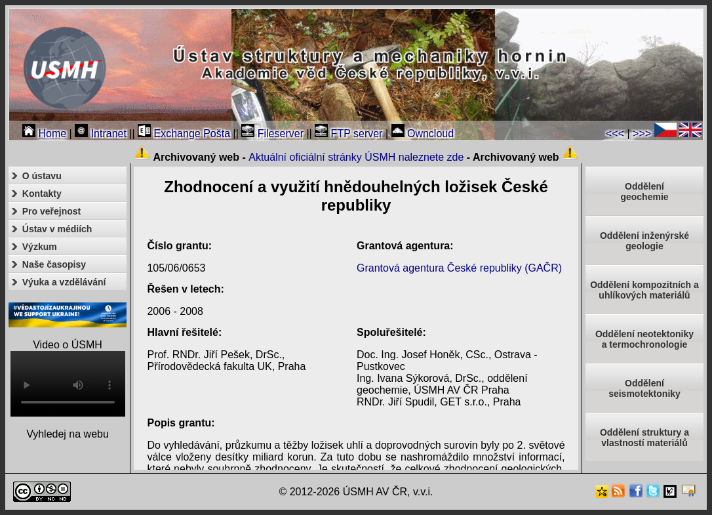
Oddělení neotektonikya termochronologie (644, 339)
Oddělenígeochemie (644, 191)
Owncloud (422, 133)
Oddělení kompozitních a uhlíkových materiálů (644, 289)
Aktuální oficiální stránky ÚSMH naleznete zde (356, 157)
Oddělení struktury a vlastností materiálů (644, 437)
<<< (615, 133)
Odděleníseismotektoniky (644, 388)
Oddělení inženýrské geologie (644, 240)
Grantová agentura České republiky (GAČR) (459, 268)
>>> (642, 133)
